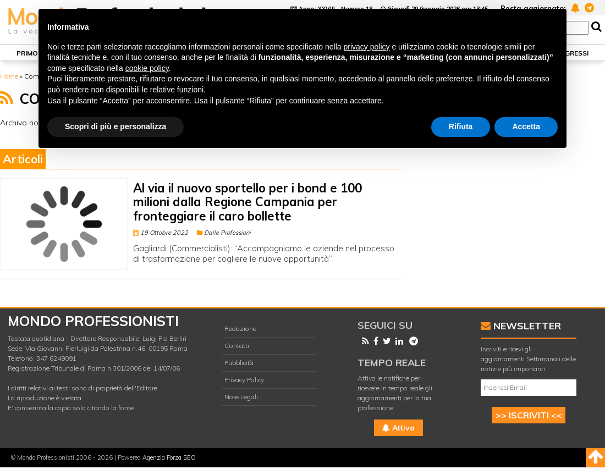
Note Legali (241, 397)
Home (9, 76)
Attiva (398, 428)
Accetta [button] (526, 126)
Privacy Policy (244, 380)
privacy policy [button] (367, 46)
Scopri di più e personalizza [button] (115, 126)
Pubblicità (239, 362)
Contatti (236, 345)
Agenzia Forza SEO (169, 457)
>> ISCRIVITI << (529, 415)
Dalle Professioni (224, 232)
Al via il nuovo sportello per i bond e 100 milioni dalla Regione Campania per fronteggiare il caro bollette (247, 202)
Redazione (240, 328)
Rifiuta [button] (461, 126)
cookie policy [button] (147, 68)
